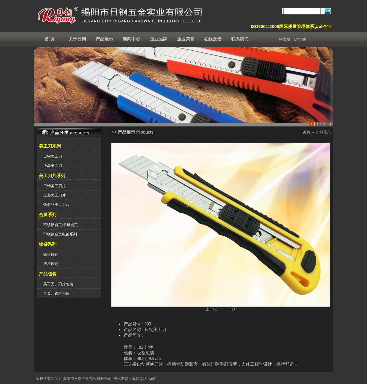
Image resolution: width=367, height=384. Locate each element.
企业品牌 (158, 39)
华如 (152, 379)
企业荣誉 (185, 39)
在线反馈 (213, 39)
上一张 (211, 309)
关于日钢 (77, 39)
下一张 (230, 309)
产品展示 (104, 39)
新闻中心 (131, 39)
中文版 (284, 39)
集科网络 (139, 379)
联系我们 (240, 39)
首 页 (50, 39)
